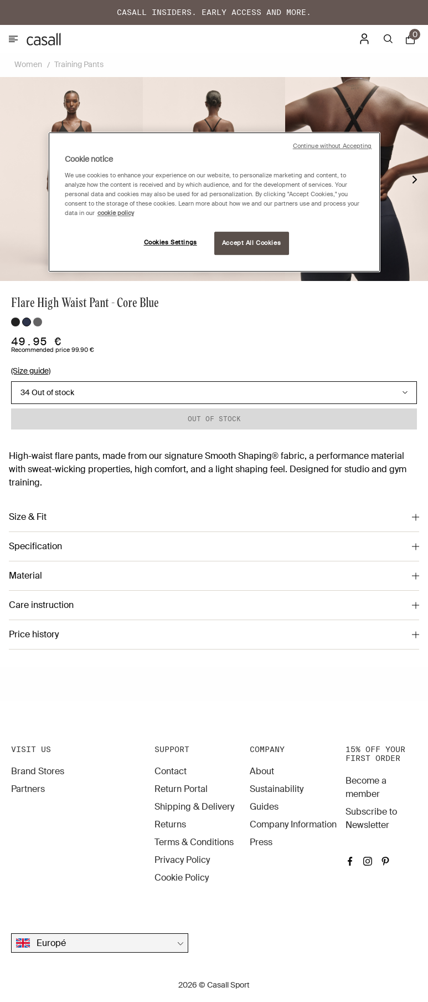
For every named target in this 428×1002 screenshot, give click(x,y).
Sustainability (276, 789)
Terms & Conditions (194, 842)
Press (261, 842)
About (262, 771)
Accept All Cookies (251, 243)
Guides (264, 806)
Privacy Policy (182, 860)
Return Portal (181, 789)
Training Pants (79, 64)
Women (28, 64)
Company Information (293, 824)
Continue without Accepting (332, 146)
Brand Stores (37, 771)
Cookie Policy (181, 877)
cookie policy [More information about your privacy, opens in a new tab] (115, 213)
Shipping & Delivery (194, 806)
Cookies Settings (170, 242)
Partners (28, 789)
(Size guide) (30, 371)
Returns (170, 824)
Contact (170, 771)
